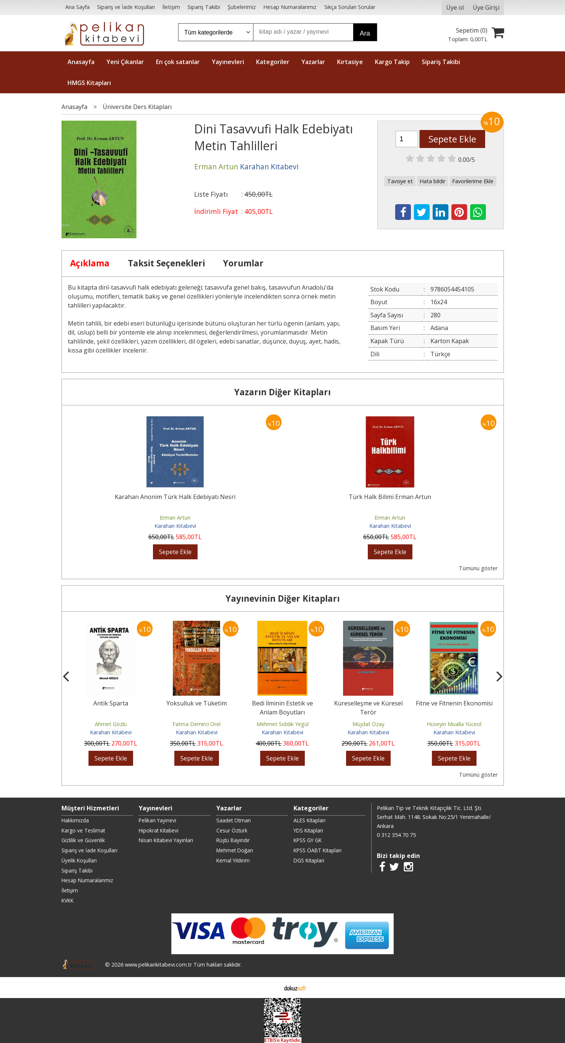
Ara (365, 33)
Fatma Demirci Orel (196, 724)
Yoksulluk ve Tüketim (196, 703)
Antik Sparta (110, 703)
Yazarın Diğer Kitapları (282, 392)
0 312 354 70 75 (396, 834)
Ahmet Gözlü (111, 724)
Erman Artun (175, 517)
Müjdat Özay (368, 724)
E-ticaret (270, 987)
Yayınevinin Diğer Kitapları (283, 598)
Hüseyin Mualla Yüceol (454, 724)
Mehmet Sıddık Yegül (282, 724)
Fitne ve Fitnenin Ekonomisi (454, 703)
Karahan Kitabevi (175, 525)
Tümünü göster (478, 568)
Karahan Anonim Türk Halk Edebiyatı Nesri (175, 497)
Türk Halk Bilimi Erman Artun (390, 497)
